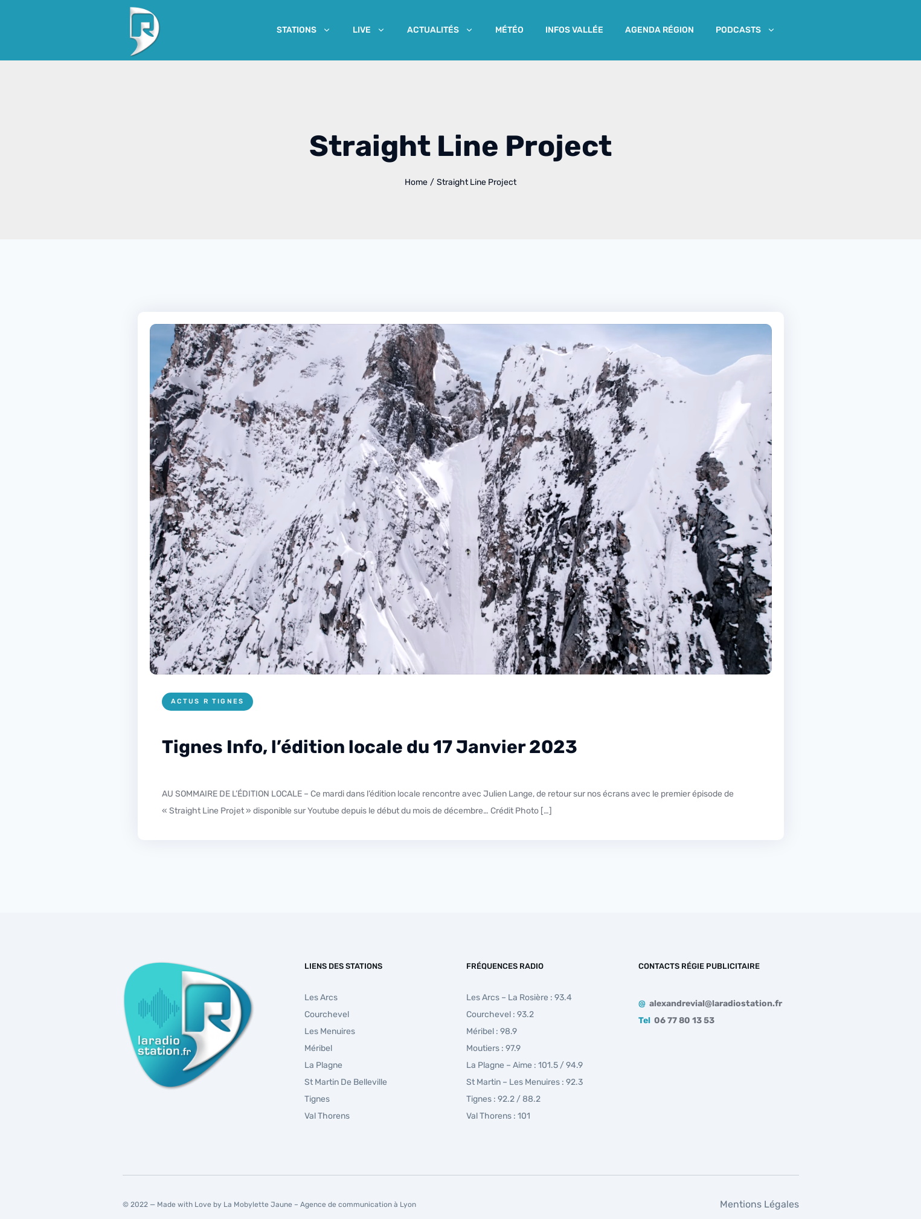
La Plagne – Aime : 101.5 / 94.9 (524, 1065)
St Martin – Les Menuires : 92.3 (524, 1082)
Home (416, 182)
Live (369, 30)
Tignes (317, 1099)
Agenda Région (659, 30)
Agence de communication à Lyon (358, 1204)
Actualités (440, 30)
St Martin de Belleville (345, 1082)
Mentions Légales (759, 1204)
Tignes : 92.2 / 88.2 (503, 1099)
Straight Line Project (476, 182)
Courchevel (326, 1014)
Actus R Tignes (208, 701)
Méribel (318, 1048)
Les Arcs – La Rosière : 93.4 (519, 997)
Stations (304, 30)
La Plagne (323, 1065)
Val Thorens (327, 1116)
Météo (509, 30)
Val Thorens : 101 (498, 1116)
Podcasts (745, 30)
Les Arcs (321, 997)
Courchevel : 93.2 (500, 1014)
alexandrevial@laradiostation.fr (715, 1003)
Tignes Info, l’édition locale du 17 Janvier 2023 (369, 747)
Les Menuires (329, 1031)
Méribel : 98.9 (491, 1031)
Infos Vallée (574, 30)
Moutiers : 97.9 (493, 1048)
